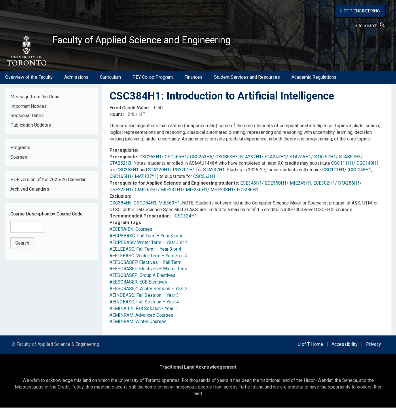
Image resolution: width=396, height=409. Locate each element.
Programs (20, 149)
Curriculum (110, 79)
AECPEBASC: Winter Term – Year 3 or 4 (148, 244)
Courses (18, 159)
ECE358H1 (276, 184)
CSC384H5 (120, 204)
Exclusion (119, 198)
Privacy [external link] (373, 346)
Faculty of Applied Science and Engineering (150, 41)
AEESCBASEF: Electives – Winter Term (148, 270)
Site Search (369, 25)
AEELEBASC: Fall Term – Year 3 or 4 (145, 251)
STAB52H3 (120, 165)
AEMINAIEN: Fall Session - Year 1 (143, 310)
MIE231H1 (172, 191)
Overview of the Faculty (29, 79)
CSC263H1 (150, 158)
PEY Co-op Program (152, 79)
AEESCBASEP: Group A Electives (142, 277)
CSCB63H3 (226, 158)
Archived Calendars (29, 191)
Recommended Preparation (139, 217)
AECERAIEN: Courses (130, 231)
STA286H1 (349, 184)
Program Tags (125, 224)
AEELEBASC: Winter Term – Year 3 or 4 (148, 257)
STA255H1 (300, 158)
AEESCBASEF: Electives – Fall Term (145, 264)
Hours (116, 116)
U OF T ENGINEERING (360, 11)
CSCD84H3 (145, 204)
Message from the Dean (34, 98)
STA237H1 (251, 158)
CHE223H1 (120, 191)
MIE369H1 (169, 204)
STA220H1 (159, 171)
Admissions (76, 79)
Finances (193, 79)
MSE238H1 (222, 191)
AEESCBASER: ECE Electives (138, 283)
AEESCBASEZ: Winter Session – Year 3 (148, 290)
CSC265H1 (176, 158)
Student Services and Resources (247, 79)
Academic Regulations (313, 79)
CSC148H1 (368, 165)
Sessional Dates (27, 117)
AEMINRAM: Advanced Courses (141, 316)
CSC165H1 (120, 178)
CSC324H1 (186, 217)
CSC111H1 (342, 165)
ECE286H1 (247, 191)
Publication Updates (30, 127)
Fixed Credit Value (129, 109)
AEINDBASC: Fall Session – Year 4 (144, 303)
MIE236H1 (196, 191)
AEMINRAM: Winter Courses (137, 323)
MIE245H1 (300, 184)
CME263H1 (146, 191)
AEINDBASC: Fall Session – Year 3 (144, 297)
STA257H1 (325, 158)
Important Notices (28, 107)
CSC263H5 (201, 158)
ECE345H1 (251, 184)
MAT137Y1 (146, 178)
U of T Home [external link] (310, 346)
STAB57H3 (350, 158)
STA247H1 (275, 158)
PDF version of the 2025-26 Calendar (48, 181)
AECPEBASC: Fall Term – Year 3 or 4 (145, 237)
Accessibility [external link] (344, 346)
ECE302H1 (324, 184)
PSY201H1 (184, 171)
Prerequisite (123, 151)
